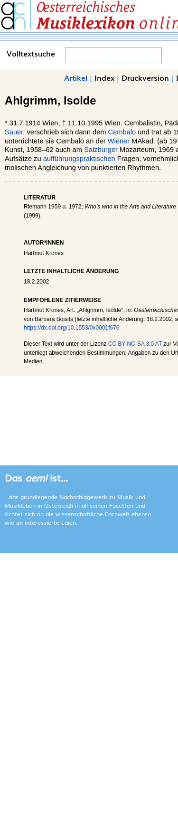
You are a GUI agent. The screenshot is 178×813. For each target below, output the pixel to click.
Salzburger (101, 149)
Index (104, 77)
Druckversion (145, 77)
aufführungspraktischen (79, 158)
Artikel (75, 77)
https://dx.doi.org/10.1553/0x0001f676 (72, 327)
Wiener (119, 141)
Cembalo (122, 132)
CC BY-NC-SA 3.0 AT (135, 343)
